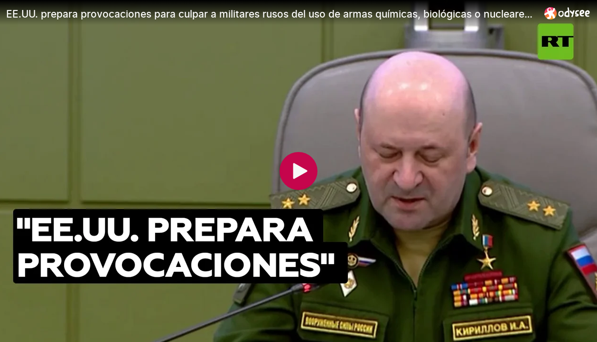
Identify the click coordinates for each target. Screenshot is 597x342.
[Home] (567, 13)
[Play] (298, 171)
